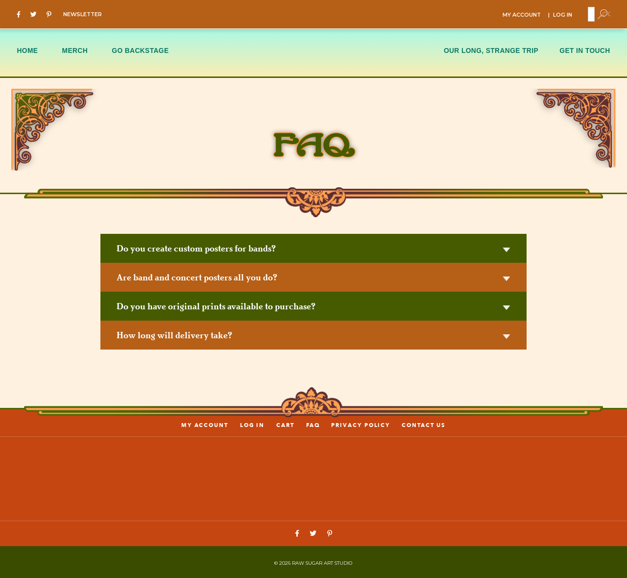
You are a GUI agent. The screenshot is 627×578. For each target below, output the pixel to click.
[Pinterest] (51, 13)
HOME (27, 49)
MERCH (75, 49)
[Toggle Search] (602, 13)
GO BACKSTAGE (140, 49)
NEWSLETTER (82, 14)
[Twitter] (36, 13)
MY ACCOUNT (519, 14)
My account (205, 424)
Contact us (423, 424)
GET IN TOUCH (584, 49)
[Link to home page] (313, 476)
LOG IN (563, 14)
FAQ (313, 424)
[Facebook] (21, 13)
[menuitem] (33, 51)
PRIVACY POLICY (360, 424)
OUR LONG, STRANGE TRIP (491, 49)
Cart (285, 424)
